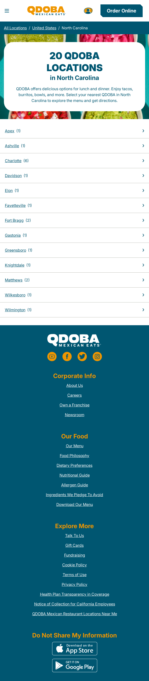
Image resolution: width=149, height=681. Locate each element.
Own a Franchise (74, 404)
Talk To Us (74, 535)
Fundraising (74, 555)
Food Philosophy (74, 455)
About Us (74, 385)
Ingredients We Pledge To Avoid (74, 494)
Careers (74, 395)
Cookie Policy (74, 564)
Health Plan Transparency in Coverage (74, 594)
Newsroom (74, 414)
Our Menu (74, 445)
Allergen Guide (74, 484)
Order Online (121, 11)
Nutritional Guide (75, 475)
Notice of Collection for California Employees (74, 604)
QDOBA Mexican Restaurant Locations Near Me (74, 613)
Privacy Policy (74, 584)
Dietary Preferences (74, 465)
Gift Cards (74, 545)
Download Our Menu (74, 504)
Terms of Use (75, 574)
